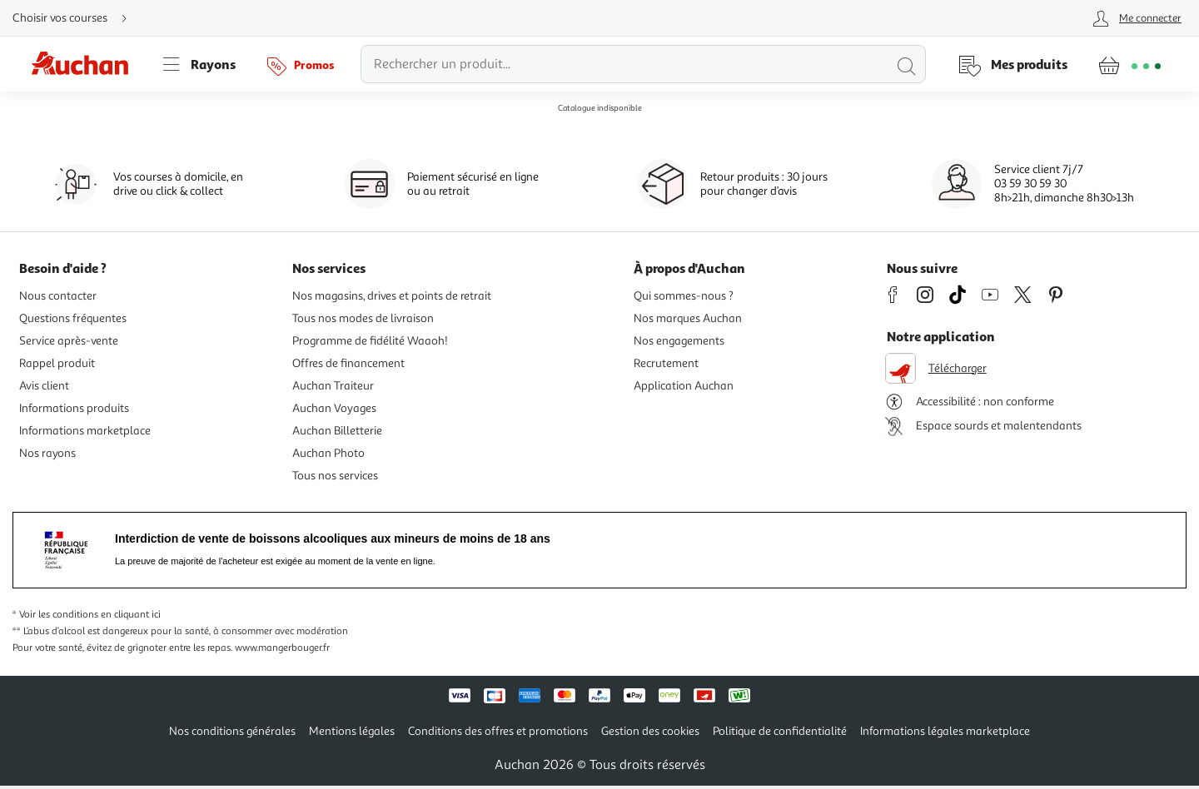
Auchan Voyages (334, 408)
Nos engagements (679, 341)
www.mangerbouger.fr (282, 648)
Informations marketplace (85, 431)
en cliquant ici (131, 614)
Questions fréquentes (73, 318)
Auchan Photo (328, 453)
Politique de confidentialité (780, 731)
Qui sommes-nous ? (684, 296)
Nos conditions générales (232, 731)
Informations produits (74, 408)
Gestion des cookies (650, 731)
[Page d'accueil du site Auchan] (86, 64)
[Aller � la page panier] (1129, 64)
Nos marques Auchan (688, 318)
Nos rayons (47, 453)
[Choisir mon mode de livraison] (76, 18)
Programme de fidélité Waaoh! (370, 341)
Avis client (44, 386)
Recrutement (666, 363)
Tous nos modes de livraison (363, 318)
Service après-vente (68, 341)
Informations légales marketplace (945, 731)
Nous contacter (58, 296)
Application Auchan (684, 386)
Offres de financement (348, 363)
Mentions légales (352, 731)
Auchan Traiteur (333, 386)
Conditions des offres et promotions (498, 731)
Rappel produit (57, 363)
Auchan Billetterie (337, 431)
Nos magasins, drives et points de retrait (391, 296)
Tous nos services (335, 476)
